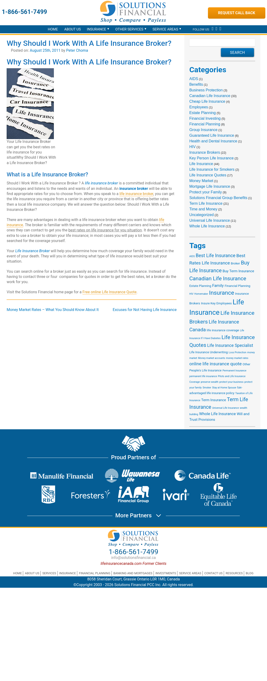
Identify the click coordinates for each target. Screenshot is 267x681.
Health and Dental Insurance (213, 141)
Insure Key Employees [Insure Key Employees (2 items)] (216, 303)
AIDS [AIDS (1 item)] (192, 256)
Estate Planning (202, 113)
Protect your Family (205, 192)
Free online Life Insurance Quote (109, 292)
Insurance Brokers (204, 152)
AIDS (193, 79)
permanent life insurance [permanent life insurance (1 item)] (203, 376)
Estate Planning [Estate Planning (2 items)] (200, 286)
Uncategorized (201, 215)
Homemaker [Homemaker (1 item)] (201, 293)
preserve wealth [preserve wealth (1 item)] (210, 381)
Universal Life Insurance (209, 220)
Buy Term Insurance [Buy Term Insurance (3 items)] (238, 271)
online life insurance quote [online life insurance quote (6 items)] (215, 363)
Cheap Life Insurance (207, 101)
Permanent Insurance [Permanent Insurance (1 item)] (234, 370)
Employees (198, 107)
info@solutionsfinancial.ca (133, 557)
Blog (250, 573)
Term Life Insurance (206, 203)
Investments (165, 573)
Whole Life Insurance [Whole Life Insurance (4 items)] (217, 413)
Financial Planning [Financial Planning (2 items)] (237, 286)
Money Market (201, 181)
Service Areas (165, 29)
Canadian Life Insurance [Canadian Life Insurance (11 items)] (217, 278)
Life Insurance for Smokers (211, 169)
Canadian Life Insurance (209, 96)
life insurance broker (136, 194)
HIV (192, 147)
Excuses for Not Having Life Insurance (145, 309)
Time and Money (203, 209)
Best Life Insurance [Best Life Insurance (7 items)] (215, 255)
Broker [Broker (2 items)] (235, 263)
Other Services (129, 29)
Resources (234, 573)
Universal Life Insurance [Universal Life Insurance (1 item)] (225, 407)
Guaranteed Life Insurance (211, 135)
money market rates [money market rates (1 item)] (237, 358)
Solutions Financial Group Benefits (218, 198)
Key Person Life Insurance (211, 158)
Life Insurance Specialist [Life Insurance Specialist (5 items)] (230, 345)
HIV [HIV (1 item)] (191, 293)
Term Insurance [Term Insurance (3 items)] (213, 400)
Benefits (196, 84)
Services (49, 573)
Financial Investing (205, 118)
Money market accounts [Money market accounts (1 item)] (211, 358)
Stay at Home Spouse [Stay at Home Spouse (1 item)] (224, 387)
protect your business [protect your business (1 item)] (231, 381)
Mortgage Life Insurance (209, 186)
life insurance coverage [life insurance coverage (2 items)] (223, 330)
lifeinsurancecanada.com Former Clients (134, 563)
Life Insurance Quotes (207, 175)
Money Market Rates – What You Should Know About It (53, 309)
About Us (72, 29)
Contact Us (213, 573)
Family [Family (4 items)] (218, 285)
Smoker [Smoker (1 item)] (206, 387)
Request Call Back (236, 13)
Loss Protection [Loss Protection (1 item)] (237, 352)
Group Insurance (203, 130)
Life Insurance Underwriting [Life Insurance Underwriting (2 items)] (208, 352)
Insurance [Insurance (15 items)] (221, 292)
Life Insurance (201, 164)
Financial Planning (204, 124)
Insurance (96, 29)
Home (53, 29)
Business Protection (206, 90)
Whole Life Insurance (207, 226)
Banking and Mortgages (132, 573)
